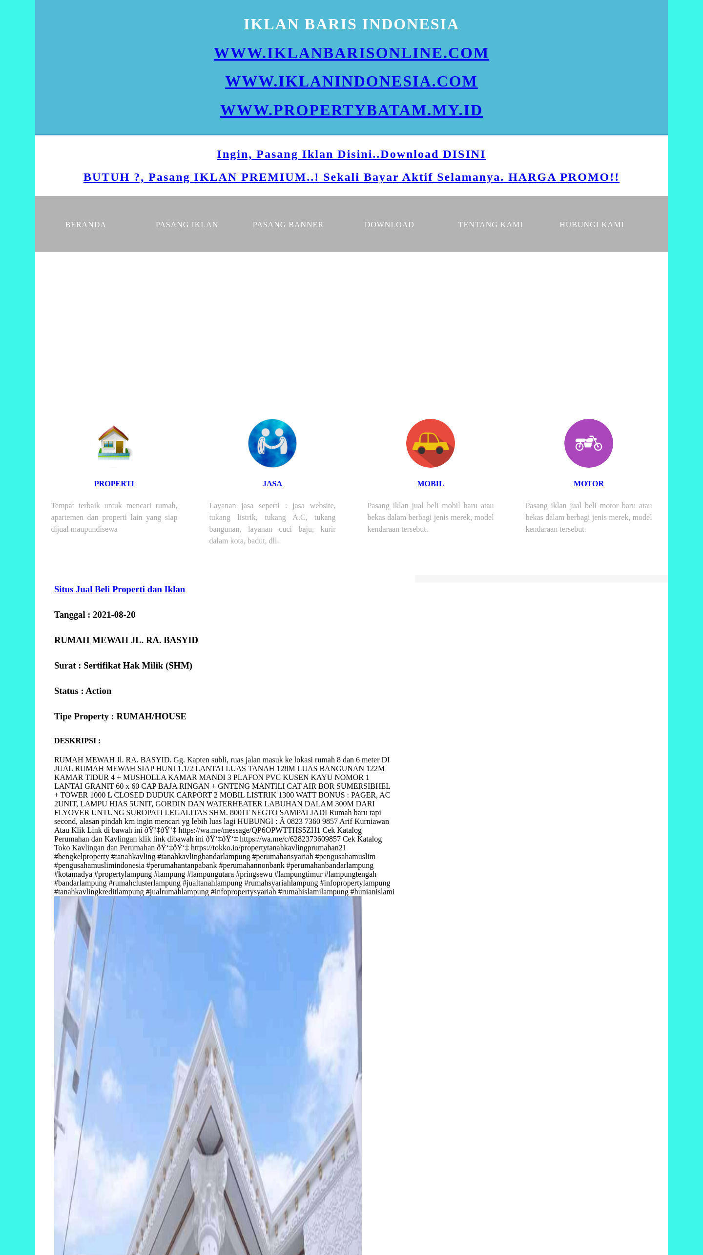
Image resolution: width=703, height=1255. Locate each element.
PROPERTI (114, 483)
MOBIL (430, 483)
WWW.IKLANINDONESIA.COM (351, 81)
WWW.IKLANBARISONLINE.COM (351, 53)
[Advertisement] (351, 325)
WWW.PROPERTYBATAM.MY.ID (351, 110)
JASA (272, 483)
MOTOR (589, 483)
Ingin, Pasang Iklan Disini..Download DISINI (351, 154)
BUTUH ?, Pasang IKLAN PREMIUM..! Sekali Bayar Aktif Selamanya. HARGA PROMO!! (351, 177)
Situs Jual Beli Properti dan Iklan (119, 589)
